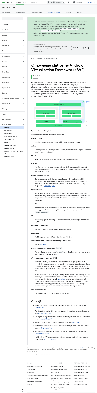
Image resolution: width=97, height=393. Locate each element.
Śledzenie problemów (80, 375)
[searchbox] (12, 18)
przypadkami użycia (44, 305)
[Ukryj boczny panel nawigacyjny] (22, 389)
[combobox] (78, 2)
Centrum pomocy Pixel (80, 360)
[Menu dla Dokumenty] (26, 2)
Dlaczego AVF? (40, 299)
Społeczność (41, 387)
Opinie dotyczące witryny (84, 387)
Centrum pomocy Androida (82, 357)
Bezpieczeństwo (36, 12)
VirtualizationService (42, 325)
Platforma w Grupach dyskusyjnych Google (61, 370)
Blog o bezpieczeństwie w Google (61, 366)
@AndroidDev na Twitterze (59, 360)
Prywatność (71, 387)
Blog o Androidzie (56, 363)
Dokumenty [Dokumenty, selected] (20, 2)
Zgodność (69, 12)
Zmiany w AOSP (39, 35)
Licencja (63, 387)
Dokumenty (40, 56)
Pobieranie (30, 363)
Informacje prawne (53, 387)
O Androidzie (31, 387)
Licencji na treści (79, 339)
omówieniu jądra (49, 177)
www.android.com (79, 366)
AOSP (32, 56)
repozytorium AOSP (50, 331)
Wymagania (31, 360)
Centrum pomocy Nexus (81, 363)
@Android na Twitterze (57, 357)
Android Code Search (38, 2)
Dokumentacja (8, 7)
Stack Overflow (78, 372)
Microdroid (61, 270)
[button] (11, 29)
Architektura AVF (46, 310)
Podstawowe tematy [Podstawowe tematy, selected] (53, 12)
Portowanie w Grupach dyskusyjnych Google (57, 379)
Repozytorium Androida (34, 357)
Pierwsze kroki (20, 12)
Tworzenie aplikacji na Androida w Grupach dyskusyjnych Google (60, 374)
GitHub (29, 375)
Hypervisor (44, 236)
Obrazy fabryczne (32, 369)
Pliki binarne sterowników (34, 372)
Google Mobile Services (81, 369)
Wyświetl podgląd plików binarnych (37, 366)
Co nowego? (6, 12)
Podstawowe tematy (51, 56)
